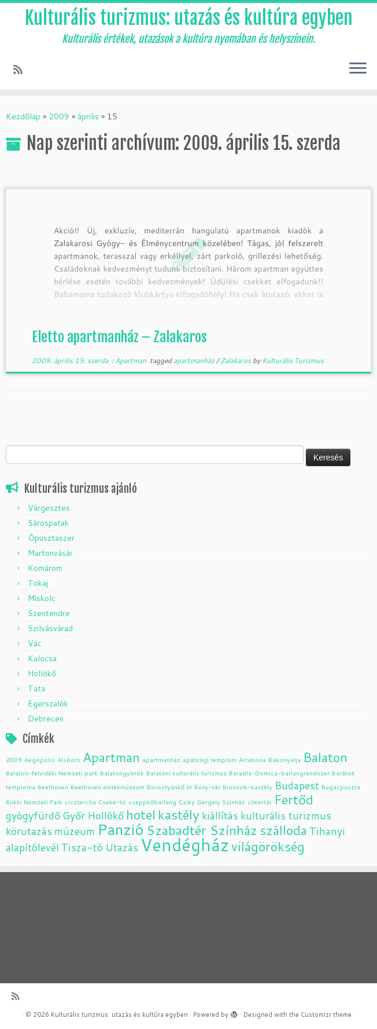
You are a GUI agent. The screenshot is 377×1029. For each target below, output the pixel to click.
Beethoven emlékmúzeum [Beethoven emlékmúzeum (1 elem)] (108, 786)
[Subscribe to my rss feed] (21, 69)
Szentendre (49, 613)
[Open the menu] (358, 69)
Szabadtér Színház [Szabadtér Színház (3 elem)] (201, 830)
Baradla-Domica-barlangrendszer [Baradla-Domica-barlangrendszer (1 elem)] (279, 772)
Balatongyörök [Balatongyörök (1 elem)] (122, 772)
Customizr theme (326, 1014)
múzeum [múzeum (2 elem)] (74, 831)
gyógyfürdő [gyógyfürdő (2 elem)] (33, 815)
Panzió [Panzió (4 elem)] (120, 829)
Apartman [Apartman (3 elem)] (111, 757)
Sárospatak (48, 523)
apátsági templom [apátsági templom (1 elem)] (209, 759)
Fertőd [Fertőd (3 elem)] (293, 799)
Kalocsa (42, 658)
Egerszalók (48, 703)
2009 (59, 116)
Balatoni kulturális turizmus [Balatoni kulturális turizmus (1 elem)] (186, 772)
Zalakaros (236, 360)
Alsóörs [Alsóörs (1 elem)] (68, 759)
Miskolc (42, 598)
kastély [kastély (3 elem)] (178, 814)
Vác (35, 643)
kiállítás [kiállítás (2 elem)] (220, 815)
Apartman (131, 360)
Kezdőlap (23, 116)
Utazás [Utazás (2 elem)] (121, 847)
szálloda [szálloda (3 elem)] (283, 830)
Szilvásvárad (50, 628)
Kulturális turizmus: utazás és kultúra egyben (189, 18)
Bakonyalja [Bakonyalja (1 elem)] (284, 759)
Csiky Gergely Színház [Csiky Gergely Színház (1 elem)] (212, 801)
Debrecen (46, 718)
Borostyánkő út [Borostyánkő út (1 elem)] (169, 786)
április (88, 116)
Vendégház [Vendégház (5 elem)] (185, 844)
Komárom (45, 568)
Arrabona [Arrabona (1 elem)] (252, 759)
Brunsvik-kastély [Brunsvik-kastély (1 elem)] (247, 786)
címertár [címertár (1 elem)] (259, 801)
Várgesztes (49, 508)
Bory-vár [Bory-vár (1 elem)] (207, 786)
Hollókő (42, 673)
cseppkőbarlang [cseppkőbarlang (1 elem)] (152, 801)
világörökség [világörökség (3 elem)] (268, 846)
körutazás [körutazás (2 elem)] (29, 831)
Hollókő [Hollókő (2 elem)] (105, 815)
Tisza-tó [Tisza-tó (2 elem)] (82, 847)
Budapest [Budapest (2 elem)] (297, 785)
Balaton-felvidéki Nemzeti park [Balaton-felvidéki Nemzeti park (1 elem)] (52, 772)
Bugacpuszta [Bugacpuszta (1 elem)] (340, 786)
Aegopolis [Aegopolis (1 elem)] (39, 759)
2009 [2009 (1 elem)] (14, 759)
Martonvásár (50, 553)
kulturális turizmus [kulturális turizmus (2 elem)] (286, 815)
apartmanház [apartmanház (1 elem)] (161, 759)
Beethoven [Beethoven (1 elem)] (53, 786)
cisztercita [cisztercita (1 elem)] (80, 801)
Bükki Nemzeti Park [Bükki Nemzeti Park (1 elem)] (34, 801)
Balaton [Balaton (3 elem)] (325, 757)
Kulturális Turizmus (293, 360)
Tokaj (38, 583)
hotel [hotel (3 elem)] (141, 814)
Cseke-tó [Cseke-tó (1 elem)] (112, 801)
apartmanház (194, 360)
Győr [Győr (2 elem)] (73, 815)
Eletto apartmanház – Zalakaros (119, 337)
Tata (36, 688)
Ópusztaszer (51, 538)
